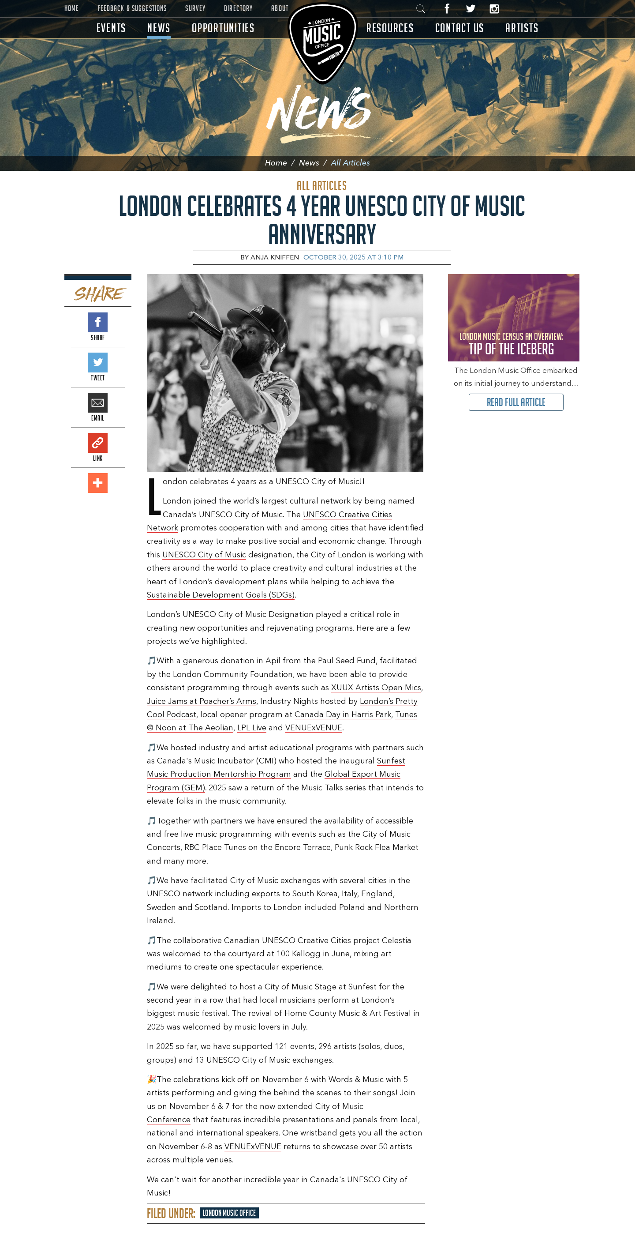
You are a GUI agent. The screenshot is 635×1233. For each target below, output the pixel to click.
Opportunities (223, 28)
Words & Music (356, 1080)
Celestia (396, 941)
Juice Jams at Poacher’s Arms (201, 702)
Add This (98, 483)
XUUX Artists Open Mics (376, 688)
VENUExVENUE (313, 728)
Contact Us (460, 28)
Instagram (494, 9)
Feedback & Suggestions (132, 8)
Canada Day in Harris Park (343, 715)
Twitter (471, 9)
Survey (195, 8)
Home (71, 8)
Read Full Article (516, 402)
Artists (521, 28)
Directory (238, 8)
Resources (390, 28)
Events (112, 28)
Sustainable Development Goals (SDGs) (221, 595)
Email (98, 403)
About (279, 8)
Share (98, 322)
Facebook (447, 9)
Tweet (98, 362)
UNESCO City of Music (204, 555)
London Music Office (229, 1213)
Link (98, 443)
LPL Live (251, 728)
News (159, 28)
